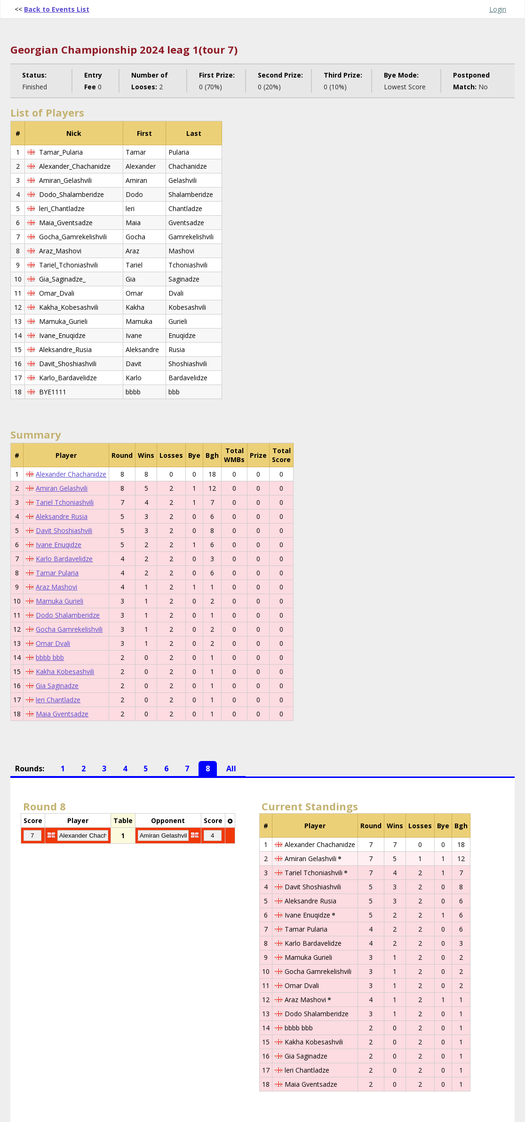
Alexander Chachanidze (71, 474)
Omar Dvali (53, 643)
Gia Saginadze (57, 685)
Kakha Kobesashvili (65, 671)
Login (497, 9)
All (231, 768)
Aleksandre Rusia (62, 516)
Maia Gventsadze (62, 713)
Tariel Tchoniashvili (65, 502)
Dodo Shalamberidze (68, 615)
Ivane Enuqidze (58, 544)
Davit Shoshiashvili (64, 530)
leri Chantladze (58, 699)
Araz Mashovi (56, 586)
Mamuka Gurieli (59, 600)
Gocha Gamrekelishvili (69, 629)
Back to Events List (56, 9)
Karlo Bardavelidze (64, 558)
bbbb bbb (50, 657)
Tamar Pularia (57, 572)
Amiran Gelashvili (62, 488)
